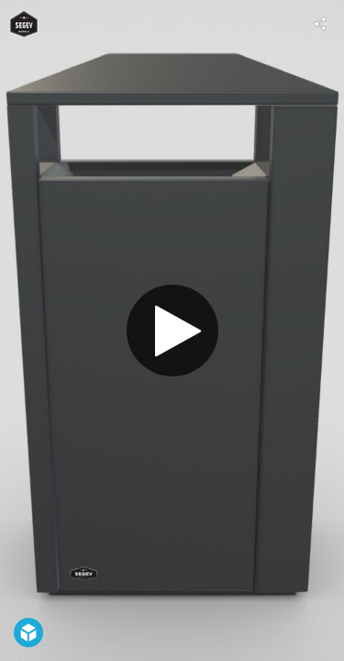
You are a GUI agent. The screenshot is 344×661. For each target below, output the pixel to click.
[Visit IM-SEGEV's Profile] (24, 24)
